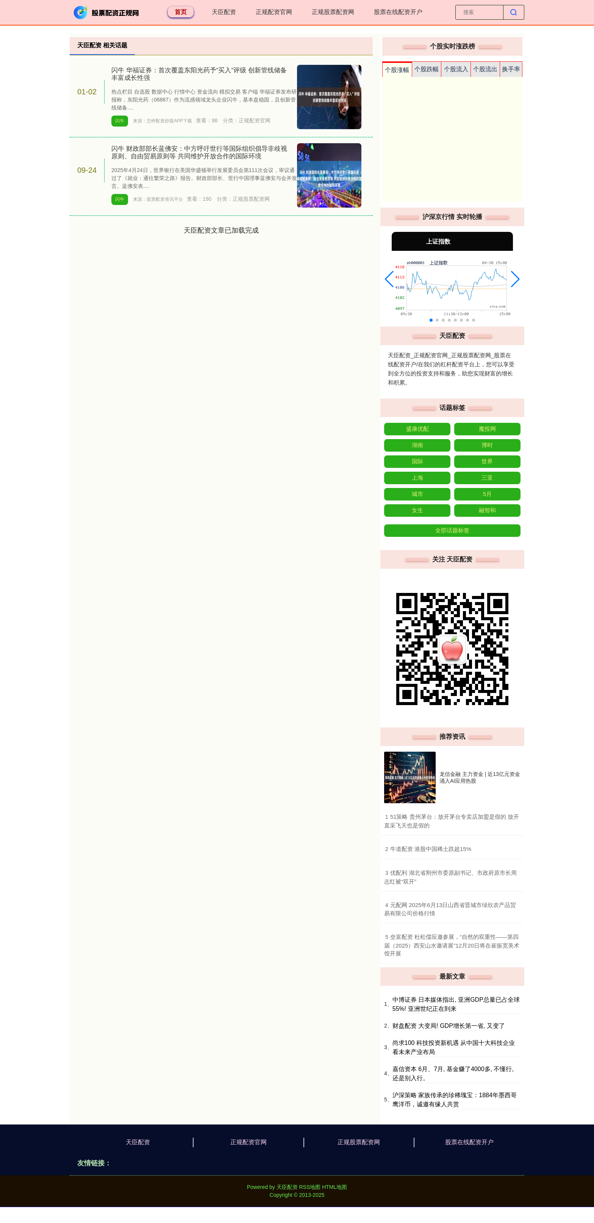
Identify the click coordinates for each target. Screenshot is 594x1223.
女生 (417, 510)
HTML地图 (334, 1187)
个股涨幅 (397, 70)
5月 (487, 494)
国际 (417, 461)
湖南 (417, 445)
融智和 (487, 510)
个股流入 (456, 69)
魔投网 (487, 428)
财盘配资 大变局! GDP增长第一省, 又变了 (448, 1026)
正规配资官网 (274, 12)
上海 (417, 477)
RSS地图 (309, 1187)
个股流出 (485, 69)
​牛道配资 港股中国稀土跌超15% (430, 849)
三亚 (487, 477)
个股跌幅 (426, 69)
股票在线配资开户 (398, 12)
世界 (487, 461)
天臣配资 (224, 12)
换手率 (511, 69)
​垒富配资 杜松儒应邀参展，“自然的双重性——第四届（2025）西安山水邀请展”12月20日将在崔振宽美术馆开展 (451, 945)
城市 (417, 494)
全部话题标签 (452, 530)
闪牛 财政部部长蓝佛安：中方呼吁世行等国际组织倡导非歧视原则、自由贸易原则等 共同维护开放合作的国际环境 (199, 152)
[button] (389, 279)
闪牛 (119, 121)
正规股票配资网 (333, 12)
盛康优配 (417, 428)
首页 (181, 12)
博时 (487, 445)
